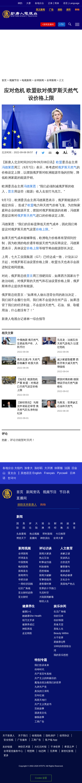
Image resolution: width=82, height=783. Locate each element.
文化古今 (65, 579)
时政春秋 (44, 566)
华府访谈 (23, 579)
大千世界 (58, 637)
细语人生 (44, 601)
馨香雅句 (65, 566)
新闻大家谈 (45, 553)
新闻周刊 (23, 575)
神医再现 (27, 628)
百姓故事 (39, 708)
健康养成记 (28, 624)
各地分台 (39, 3)
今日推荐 (60, 533)
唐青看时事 (45, 583)
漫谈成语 (65, 571)
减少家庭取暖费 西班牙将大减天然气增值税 (68, 363)
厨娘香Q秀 (59, 641)
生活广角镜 (60, 611)
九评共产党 (41, 686)
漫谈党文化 (41, 712)
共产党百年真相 (43, 673)
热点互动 (44, 557)
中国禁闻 (23, 562)
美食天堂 (58, 624)
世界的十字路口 (47, 588)
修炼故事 (39, 717)
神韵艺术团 (24, 746)
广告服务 (22, 739)
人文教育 (66, 548)
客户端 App (51, 739)
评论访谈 (45, 548)
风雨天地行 (41, 699)
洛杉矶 (38, 468)
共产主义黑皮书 (43, 704)
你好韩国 (58, 620)
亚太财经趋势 (25, 592)
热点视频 (34, 533)
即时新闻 (47, 533)
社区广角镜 (24, 588)
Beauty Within (61, 633)
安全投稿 (8, 739)
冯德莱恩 (8, 167)
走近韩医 (27, 633)
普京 (11, 191)
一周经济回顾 (25, 583)
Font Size (65, 152)
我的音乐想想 (61, 655)
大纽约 (18, 468)
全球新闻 (39, 80)
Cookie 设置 (41, 778)
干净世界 (55, 746)
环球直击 (23, 557)
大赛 (28, 3)
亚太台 (12, 473)
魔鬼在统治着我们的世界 (48, 682)
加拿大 (28, 468)
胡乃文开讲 (28, 620)
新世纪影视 (67, 751)
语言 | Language (71, 3)
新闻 (19, 516)
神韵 (20, 3)
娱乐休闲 (60, 606)
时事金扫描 (45, 562)
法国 (67, 468)
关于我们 (23, 735)
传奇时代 (39, 669)
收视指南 (37, 735)
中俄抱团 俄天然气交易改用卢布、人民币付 (27, 343)
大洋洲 (48, 468)
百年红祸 (39, 695)
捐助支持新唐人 (27, 504)
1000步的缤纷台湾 (62, 648)
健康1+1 (26, 611)
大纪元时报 (40, 746)
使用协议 (64, 735)
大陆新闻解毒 (46, 597)
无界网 (53, 751)
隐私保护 (50, 735)
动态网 (42, 751)
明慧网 (30, 751)
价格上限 (42, 229)
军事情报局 (45, 579)
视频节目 (14, 80)
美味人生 (58, 628)
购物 (43, 504)
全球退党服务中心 (13, 751)
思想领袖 (44, 571)
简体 (57, 3)
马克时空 (44, 592)
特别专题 (41, 660)
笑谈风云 (65, 557)
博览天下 (21, 538)
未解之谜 (65, 553)
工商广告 (39, 721)
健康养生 (28, 606)
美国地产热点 (67, 583)
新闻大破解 (45, 575)
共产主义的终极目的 (45, 678)
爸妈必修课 (66, 575)
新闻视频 (24, 548)
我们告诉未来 (42, 665)
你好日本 (58, 615)
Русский (62, 473)
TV (62, 24)
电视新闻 (26, 80)
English (36, 473)
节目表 (64, 492)
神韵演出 (45, 538)
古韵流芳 (65, 562)
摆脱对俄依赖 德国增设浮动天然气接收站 (68, 383)
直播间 (21, 498)
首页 (4, 80)
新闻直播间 (48, 24)
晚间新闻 (23, 566)
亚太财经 (23, 597)
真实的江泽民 (42, 691)
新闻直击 (23, 571)
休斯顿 (58, 468)
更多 (6, 755)
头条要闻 (21, 533)
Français (49, 473)
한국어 (12, 478)
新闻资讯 (33, 492)
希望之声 (69, 746)
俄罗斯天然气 (67, 167)
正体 (50, 3)
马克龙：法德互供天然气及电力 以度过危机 (68, 343)
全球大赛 (58, 538)
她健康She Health (31, 615)
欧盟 (59, 162)
